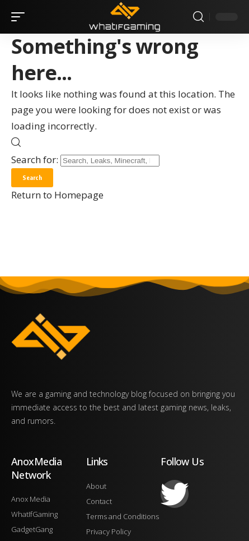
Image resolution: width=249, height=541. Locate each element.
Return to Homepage (57, 194)
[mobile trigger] (20, 16)
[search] (198, 17)
